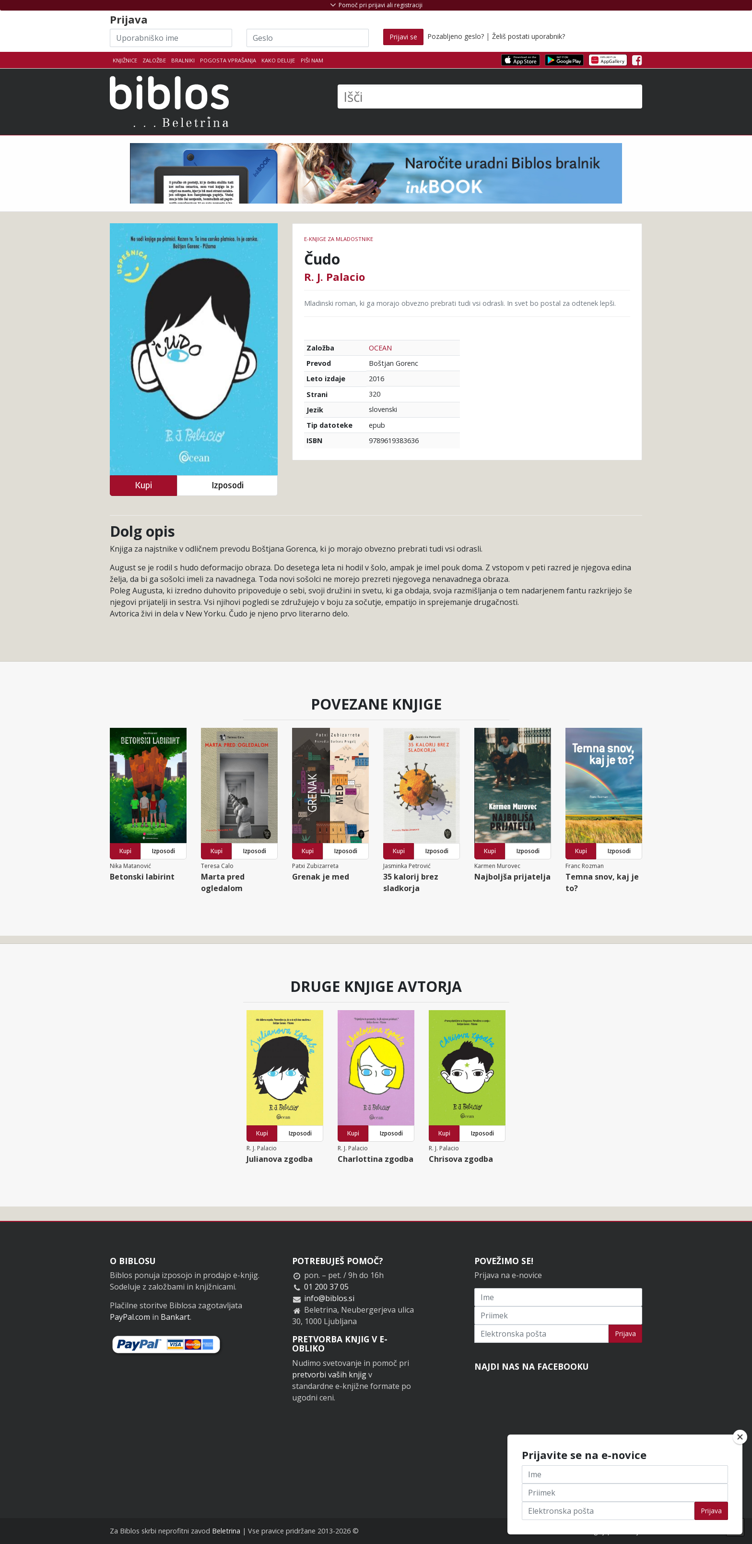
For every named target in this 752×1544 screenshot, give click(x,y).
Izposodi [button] (228, 485)
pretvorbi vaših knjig (329, 1374)
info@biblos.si (329, 1298)
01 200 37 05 (326, 1286)
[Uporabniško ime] (171, 38)
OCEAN (380, 347)
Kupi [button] (143, 485)
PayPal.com (130, 1317)
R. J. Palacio (334, 276)
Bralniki (183, 60)
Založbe (154, 60)
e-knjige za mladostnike (338, 238)
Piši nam (312, 60)
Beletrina (226, 1530)
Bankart (175, 1317)
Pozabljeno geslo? (455, 36)
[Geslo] (308, 38)
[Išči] (490, 96)
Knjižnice (125, 60)
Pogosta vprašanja (228, 60)
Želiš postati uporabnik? (528, 36)
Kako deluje (278, 60)
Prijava (625, 1333)
